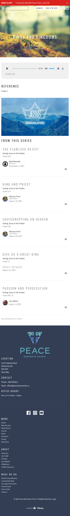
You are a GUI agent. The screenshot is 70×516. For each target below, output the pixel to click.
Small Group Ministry (9, 478)
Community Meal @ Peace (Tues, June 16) (32, 3)
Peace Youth (6, 486)
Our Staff (4, 456)
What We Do (6, 428)
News (3, 433)
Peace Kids (5, 489)
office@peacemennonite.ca (18, 385)
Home (3, 422)
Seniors (4, 492)
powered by (35, 508)
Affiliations (5, 464)
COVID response (7, 467)
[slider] (24, 68)
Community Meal (7, 481)
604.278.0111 (52, 8)
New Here (5, 442)
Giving (3, 439)
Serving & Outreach (9, 484)
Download (10, 74)
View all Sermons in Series (11, 318)
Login (54, 499)
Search (39, 8)
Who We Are (6, 425)
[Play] (7, 68)
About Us (4, 453)
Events (4, 431)
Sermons (4, 436)
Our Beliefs (5, 461)
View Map (5, 372)
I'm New (4, 459)
